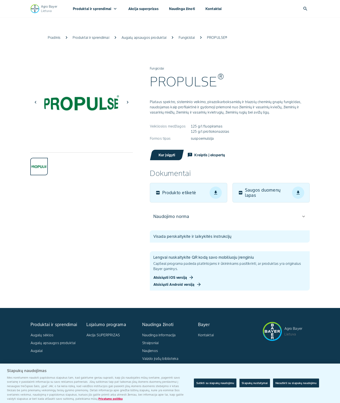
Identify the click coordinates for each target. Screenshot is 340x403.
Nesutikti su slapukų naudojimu (296, 384)
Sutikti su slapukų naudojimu (215, 384)
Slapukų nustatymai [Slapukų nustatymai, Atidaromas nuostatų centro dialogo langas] (255, 384)
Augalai (37, 351)
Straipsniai (150, 343)
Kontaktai (213, 9)
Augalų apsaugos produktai (53, 343)
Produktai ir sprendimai (95, 8)
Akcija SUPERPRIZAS (103, 335)
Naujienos (150, 351)
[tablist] (81, 163)
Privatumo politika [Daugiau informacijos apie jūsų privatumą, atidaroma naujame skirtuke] (110, 400)
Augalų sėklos (42, 335)
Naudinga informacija (159, 335)
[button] (230, 216)
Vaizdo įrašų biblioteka (160, 358)
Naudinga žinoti (182, 9)
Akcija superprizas (143, 9)
